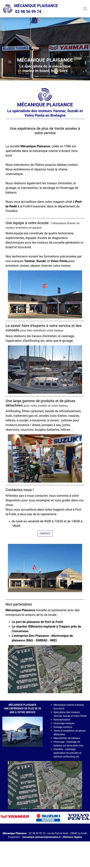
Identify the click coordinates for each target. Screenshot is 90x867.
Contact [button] (45, 533)
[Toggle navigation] (85, 8)
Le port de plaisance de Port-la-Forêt (37, 622)
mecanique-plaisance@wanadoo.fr (41, 837)
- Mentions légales (71, 837)
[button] (6, 46)
